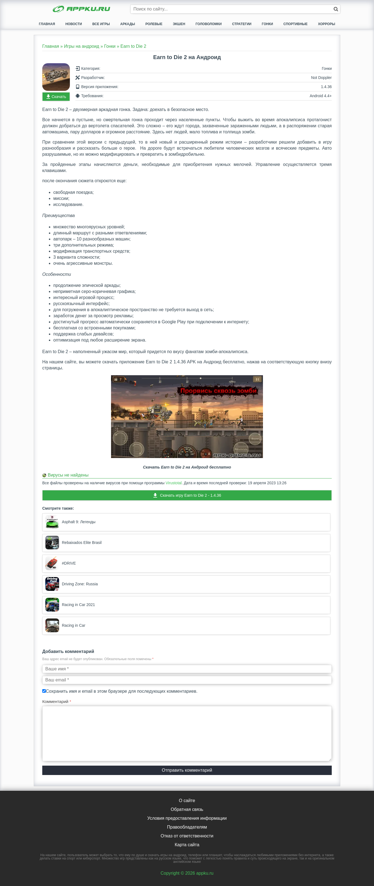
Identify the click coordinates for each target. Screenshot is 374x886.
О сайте (187, 800)
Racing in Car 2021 (70, 605)
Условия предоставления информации (186, 818)
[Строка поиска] (235, 9)
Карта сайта (187, 844)
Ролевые (153, 24)
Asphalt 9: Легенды (70, 522)
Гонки (267, 24)
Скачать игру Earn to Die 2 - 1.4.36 (190, 495)
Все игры (101, 24)
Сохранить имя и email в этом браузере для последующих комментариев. (121, 691)
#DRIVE (60, 563)
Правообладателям (187, 827)
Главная (47, 24)
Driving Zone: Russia (71, 584)
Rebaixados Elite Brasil (73, 542)
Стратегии (241, 24)
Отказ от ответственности (186, 836)
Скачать (59, 96)
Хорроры (326, 24)
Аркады (127, 24)
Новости (73, 24)
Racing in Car (65, 625)
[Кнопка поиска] (335, 9)
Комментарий (56, 701)
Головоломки (209, 24)
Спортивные (295, 24)
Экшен (179, 24)
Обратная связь (187, 809)
